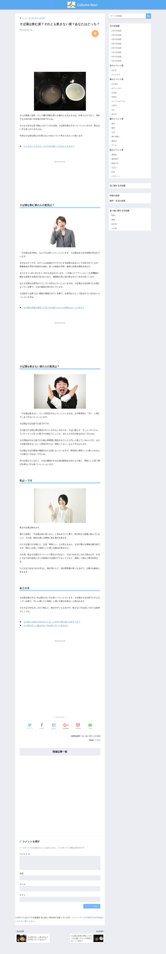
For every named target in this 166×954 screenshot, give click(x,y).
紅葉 (113, 172)
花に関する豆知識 (117, 186)
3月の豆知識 (116, 35)
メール (22, 884)
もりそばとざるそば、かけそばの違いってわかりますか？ (49, 146)
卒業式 (114, 97)
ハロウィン (115, 176)
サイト (22, 895)
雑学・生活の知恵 (117, 201)
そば (98, 740)
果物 (113, 220)
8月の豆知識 (116, 57)
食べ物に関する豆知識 (91, 736)
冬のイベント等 (116, 65)
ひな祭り (114, 84)
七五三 (114, 168)
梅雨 (113, 128)
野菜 (113, 216)
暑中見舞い (115, 137)
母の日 (114, 114)
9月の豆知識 (116, 61)
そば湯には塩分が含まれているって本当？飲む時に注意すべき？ (52, 622)
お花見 (114, 93)
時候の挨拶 (114, 196)
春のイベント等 (116, 79)
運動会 (114, 155)
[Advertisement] (60, 54)
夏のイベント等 (116, 119)
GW (112, 110)
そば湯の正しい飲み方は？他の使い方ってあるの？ (46, 625)
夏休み (114, 141)
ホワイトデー (116, 88)
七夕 (113, 132)
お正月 (114, 70)
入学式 (114, 106)
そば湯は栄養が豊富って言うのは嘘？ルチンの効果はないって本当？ (54, 307)
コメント (25, 854)
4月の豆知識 (116, 39)
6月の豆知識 (116, 48)
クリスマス (115, 75)
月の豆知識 (114, 26)
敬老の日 (114, 163)
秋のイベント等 (116, 150)
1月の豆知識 (116, 31)
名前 (22, 873)
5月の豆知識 (116, 44)
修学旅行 (114, 159)
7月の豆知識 (116, 52)
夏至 (113, 124)
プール (114, 145)
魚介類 (114, 224)
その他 (114, 229)
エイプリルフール (118, 101)
